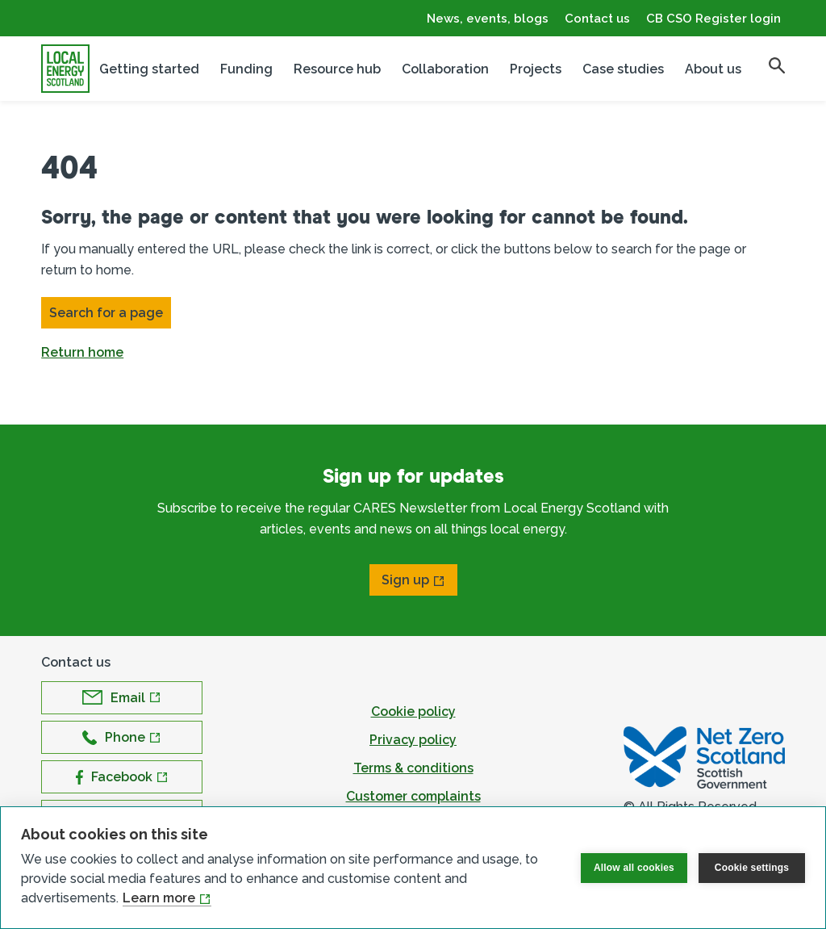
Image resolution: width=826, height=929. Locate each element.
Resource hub (337, 69)
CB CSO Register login (713, 18)
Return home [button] (82, 352)
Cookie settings (752, 867)
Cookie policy (413, 711)
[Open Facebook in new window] (121, 776)
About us (713, 69)
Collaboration (445, 69)
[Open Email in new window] (121, 697)
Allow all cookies (634, 867)
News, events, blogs (488, 18)
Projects (535, 69)
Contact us (597, 18)
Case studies (623, 69)
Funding (246, 69)
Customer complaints (413, 796)
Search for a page (106, 312)
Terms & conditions (413, 768)
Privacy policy (413, 739)
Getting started (149, 69)
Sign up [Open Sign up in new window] (405, 580)
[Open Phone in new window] (121, 737)
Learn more (159, 898)
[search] (777, 65)
